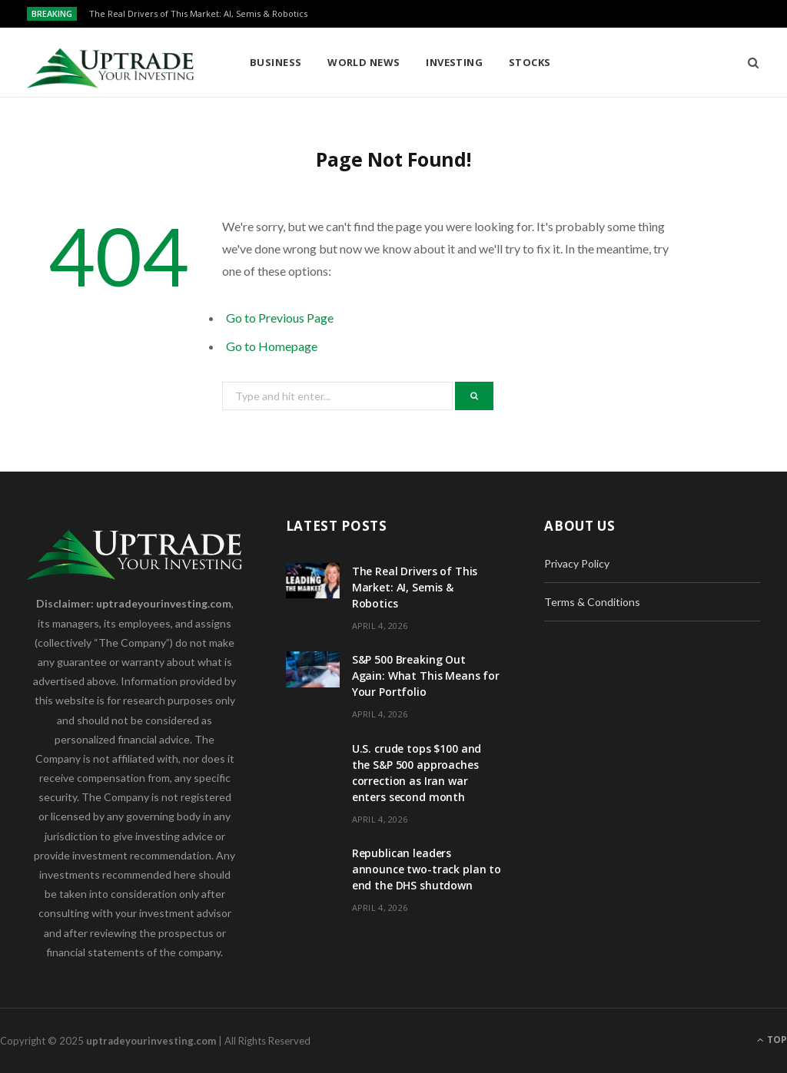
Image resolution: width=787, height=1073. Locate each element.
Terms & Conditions (592, 601)
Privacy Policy (576, 563)
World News (363, 62)
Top (772, 1039)
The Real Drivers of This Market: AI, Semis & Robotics (198, 13)
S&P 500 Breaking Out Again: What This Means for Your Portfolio (426, 675)
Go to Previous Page (280, 317)
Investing (454, 62)
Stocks (530, 62)
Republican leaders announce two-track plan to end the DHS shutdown (426, 869)
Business (276, 62)
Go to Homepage (271, 346)
